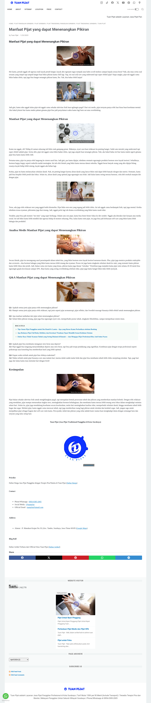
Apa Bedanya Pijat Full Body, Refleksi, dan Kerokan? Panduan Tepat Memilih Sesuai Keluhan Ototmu (55, 370)
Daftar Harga (72, 534)
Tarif (90, 694)
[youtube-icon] (124, 2)
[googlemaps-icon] (140, 2)
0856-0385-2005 (35, 553)
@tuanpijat (30, 556)
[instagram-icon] (103, 2)
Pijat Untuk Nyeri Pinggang (119, 53)
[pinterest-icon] (129, 2)
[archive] (116, 95)
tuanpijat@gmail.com (35, 558)
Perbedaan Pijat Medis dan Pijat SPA (124, 64)
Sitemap (29, 9)
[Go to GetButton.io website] (5, 700)
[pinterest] (53, 609)
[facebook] (18, 609)
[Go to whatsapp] (6, 696)
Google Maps (82, 580)
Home (11, 9)
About (20, 9)
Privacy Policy (73, 694)
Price (50, 9)
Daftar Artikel (54, 598)
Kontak (97, 694)
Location (41, 9)
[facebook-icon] (113, 2)
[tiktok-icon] (108, 2)
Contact (60, 9)
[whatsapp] (71, 609)
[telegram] (89, 609)
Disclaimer (62, 694)
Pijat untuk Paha (115, 75)
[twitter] (36, 609)
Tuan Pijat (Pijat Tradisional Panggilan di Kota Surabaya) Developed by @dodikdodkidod (85, 699)
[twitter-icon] (119, 2)
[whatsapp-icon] (135, 2)
